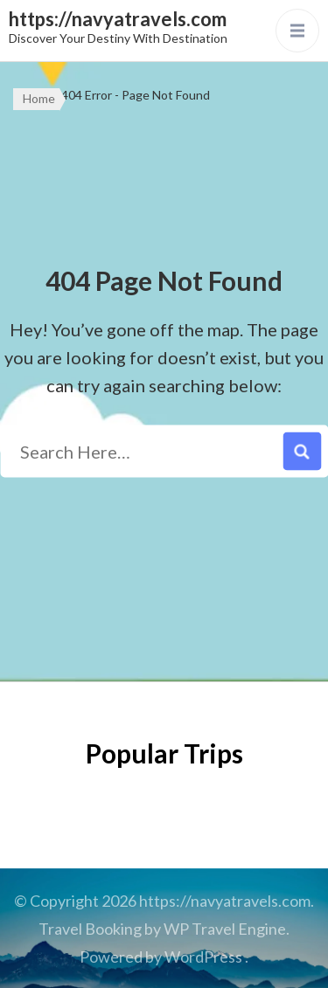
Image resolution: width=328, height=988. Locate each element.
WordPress (203, 956)
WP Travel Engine (225, 928)
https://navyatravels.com (118, 19)
